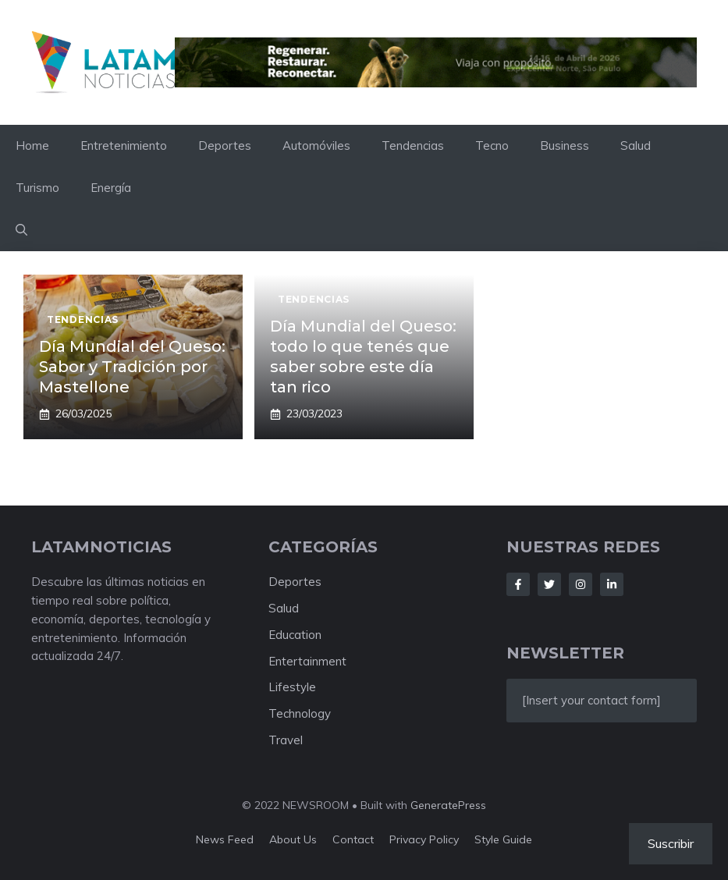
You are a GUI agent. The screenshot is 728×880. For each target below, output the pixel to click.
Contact (353, 839)
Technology (299, 713)
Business (564, 145)
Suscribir (671, 843)
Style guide (503, 839)
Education (294, 634)
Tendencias (413, 145)
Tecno (492, 145)
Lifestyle (292, 687)
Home (32, 145)
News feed (225, 839)
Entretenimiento (123, 145)
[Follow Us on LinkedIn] (611, 584)
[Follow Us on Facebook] (518, 584)
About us (293, 839)
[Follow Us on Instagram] (580, 584)
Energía (111, 187)
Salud (635, 145)
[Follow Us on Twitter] (549, 584)
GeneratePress (448, 805)
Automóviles (316, 145)
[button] (21, 230)
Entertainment (307, 661)
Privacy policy (424, 839)
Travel (285, 740)
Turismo (37, 187)
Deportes (224, 145)
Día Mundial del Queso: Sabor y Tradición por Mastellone (132, 366)
